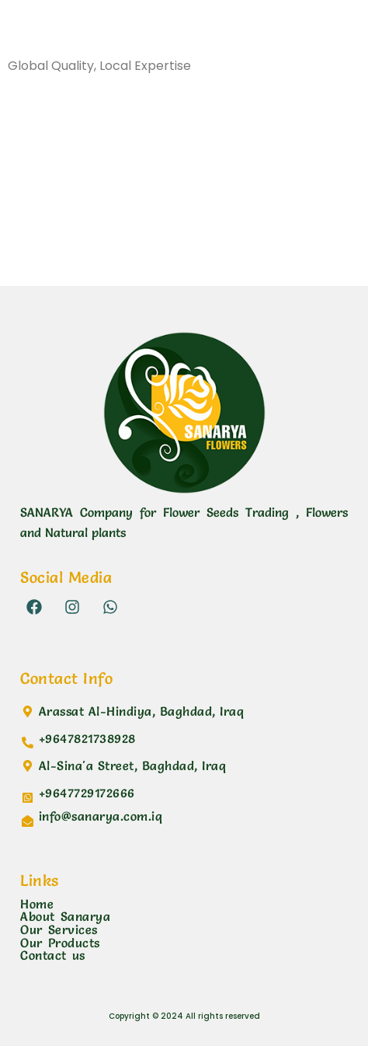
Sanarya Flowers (89, 34)
